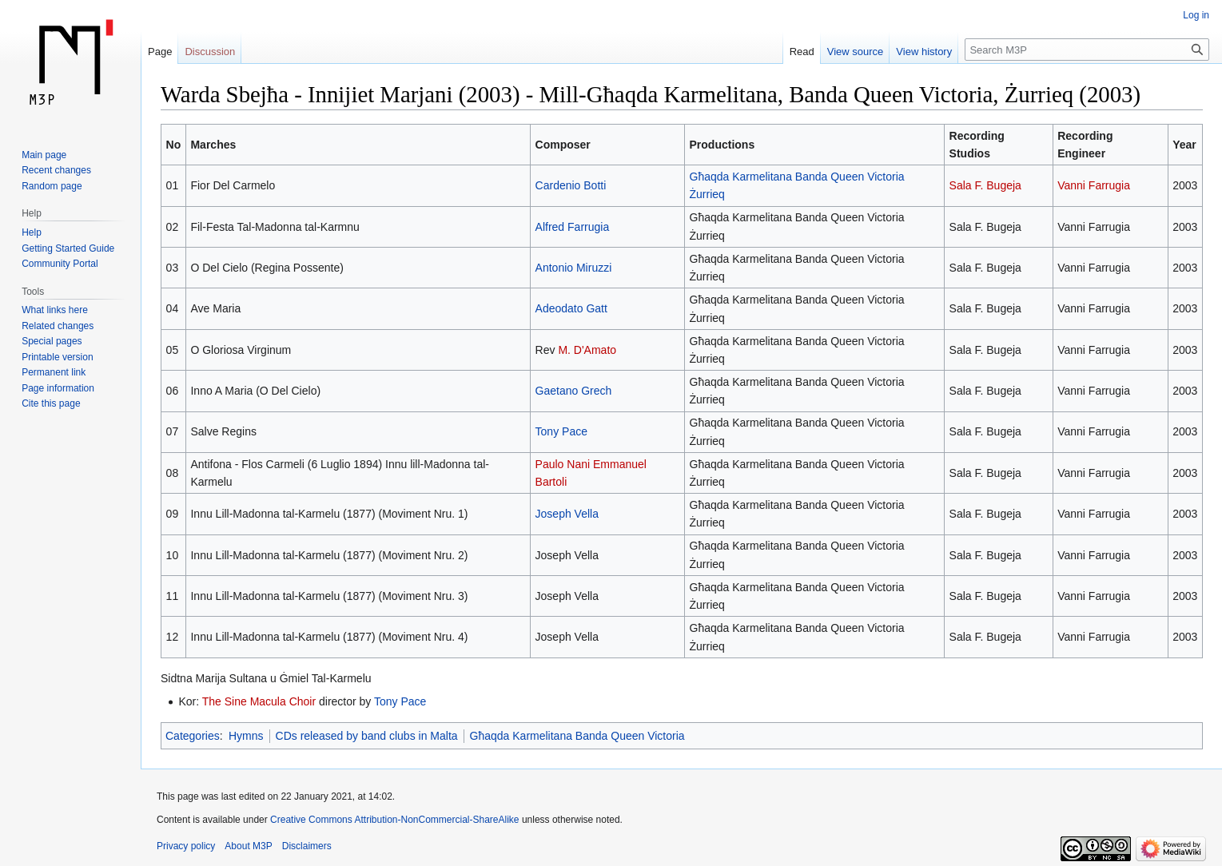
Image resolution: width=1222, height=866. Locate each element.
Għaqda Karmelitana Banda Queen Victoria (577, 735)
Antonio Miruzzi (573, 267)
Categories (192, 735)
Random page (52, 186)
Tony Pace (561, 431)
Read (802, 52)
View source (855, 52)
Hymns (246, 735)
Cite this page (51, 403)
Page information (58, 388)
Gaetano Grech (573, 390)
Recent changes (56, 170)
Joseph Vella (567, 513)
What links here (55, 310)
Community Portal (60, 263)
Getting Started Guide (68, 248)
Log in (1196, 15)
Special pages (52, 341)
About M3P (248, 846)
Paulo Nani (563, 464)
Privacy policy (186, 846)
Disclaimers (307, 846)
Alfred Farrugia (572, 226)
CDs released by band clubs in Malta (367, 735)
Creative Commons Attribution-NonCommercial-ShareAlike (394, 819)
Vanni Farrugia (1093, 185)
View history (924, 52)
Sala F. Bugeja (985, 185)
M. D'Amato (587, 350)
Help (32, 232)
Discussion (210, 52)
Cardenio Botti (571, 185)
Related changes (58, 326)
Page (160, 52)
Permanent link (54, 372)
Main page (44, 155)
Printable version (57, 357)
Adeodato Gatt (571, 308)
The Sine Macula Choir (259, 701)
